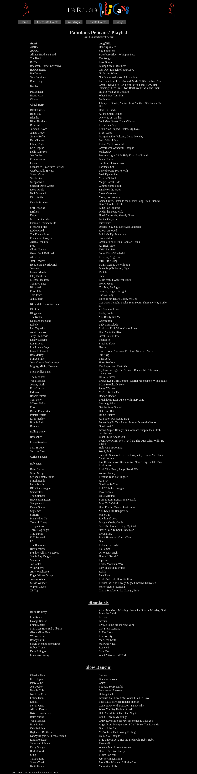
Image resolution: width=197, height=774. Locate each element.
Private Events (97, 22)
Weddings (74, 22)
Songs (119, 22)
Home (24, 22)
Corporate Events (48, 22)
